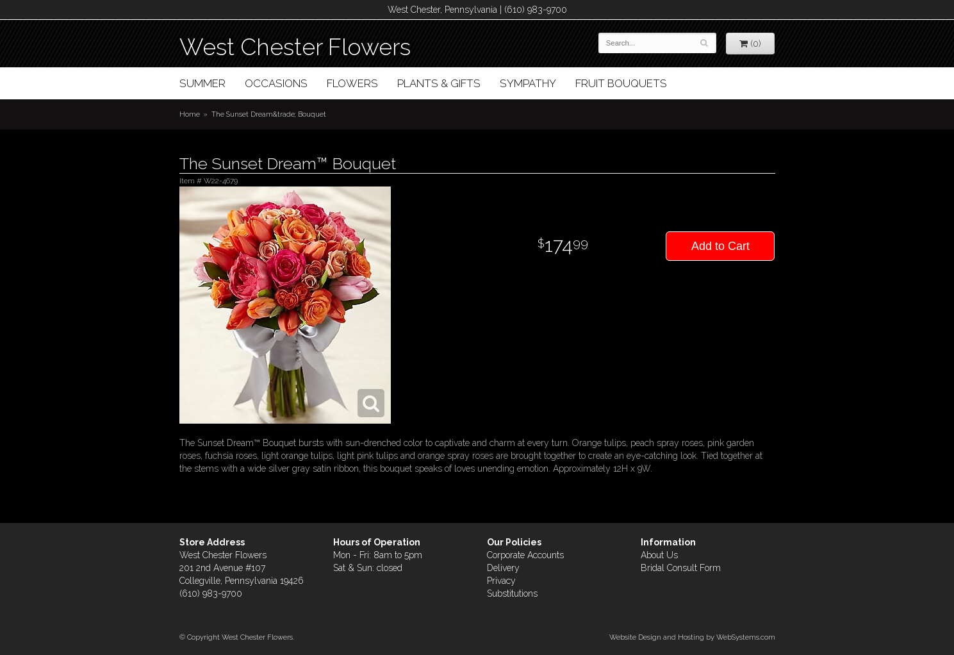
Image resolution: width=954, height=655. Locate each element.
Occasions (276, 83)
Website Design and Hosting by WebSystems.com (692, 637)
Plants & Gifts (439, 83)
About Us (659, 555)
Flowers (352, 83)
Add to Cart (720, 246)
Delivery (503, 568)
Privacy (501, 581)
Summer (202, 83)
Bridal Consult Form (681, 568)
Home (189, 114)
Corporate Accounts (525, 555)
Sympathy (528, 83)
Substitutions (512, 593)
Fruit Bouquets (621, 83)
